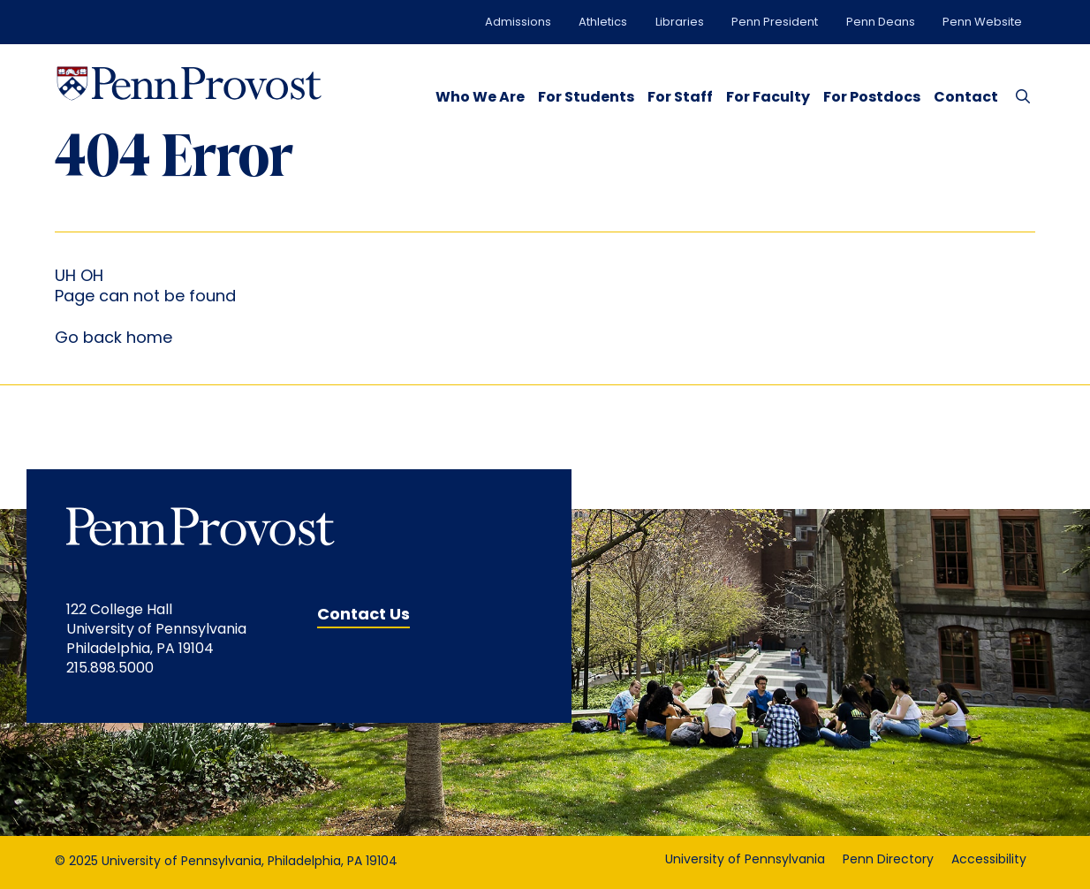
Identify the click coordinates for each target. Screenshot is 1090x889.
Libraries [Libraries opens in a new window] (679, 22)
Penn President (774, 22)
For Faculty (768, 98)
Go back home (113, 339)
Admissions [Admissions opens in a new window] (518, 22)
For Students (586, 98)
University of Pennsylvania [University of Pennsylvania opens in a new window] (745, 860)
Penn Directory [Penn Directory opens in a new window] (888, 860)
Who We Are (480, 98)
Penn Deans (880, 22)
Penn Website (982, 22)
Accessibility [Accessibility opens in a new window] (988, 860)
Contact (966, 98)
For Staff (680, 98)
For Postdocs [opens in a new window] (871, 98)
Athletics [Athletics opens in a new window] (603, 22)
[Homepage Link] (189, 83)
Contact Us (363, 615)
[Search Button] (1019, 95)
